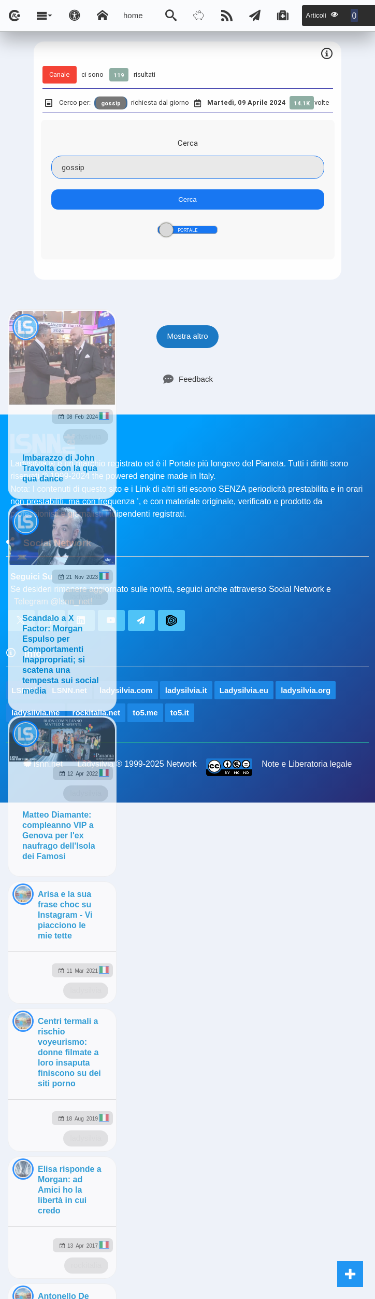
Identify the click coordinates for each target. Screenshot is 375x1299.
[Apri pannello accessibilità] (74, 15)
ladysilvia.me (35, 712)
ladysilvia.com (126, 690)
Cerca (188, 143)
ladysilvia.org (305, 690)
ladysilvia (86, 436)
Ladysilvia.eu (244, 690)
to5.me (145, 712)
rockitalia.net (97, 712)
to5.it (179, 712)
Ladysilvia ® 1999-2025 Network (137, 763)
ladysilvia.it (186, 690)
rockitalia (86, 1265)
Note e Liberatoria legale (307, 763)
